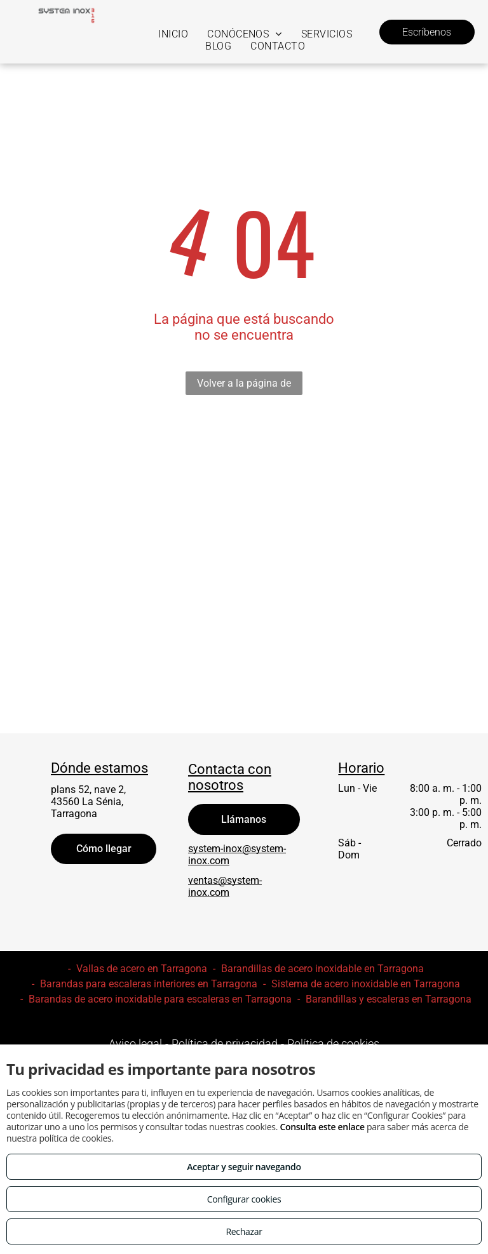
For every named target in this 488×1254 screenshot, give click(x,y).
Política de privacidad (225, 1043)
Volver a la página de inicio (244, 386)
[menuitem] (173, 34)
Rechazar (244, 1231)
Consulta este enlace (322, 1127)
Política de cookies (333, 1043)
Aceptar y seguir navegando (244, 1167)
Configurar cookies (244, 1199)
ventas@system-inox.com (225, 886)
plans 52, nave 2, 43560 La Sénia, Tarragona (88, 802)
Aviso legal (135, 1043)
